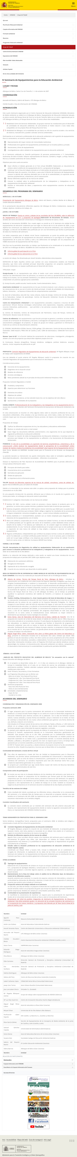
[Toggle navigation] (73, 4)
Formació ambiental (9, 34)
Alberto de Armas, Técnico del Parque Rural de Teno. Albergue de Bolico (35, 579)
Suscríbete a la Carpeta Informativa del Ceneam (18, 1067)
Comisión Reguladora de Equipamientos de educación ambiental (34, 352)
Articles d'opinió (7, 69)
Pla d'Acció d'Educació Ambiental (12, 25)
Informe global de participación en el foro (22, 251)
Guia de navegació (36, 1140)
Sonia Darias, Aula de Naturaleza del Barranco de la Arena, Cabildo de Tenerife (37, 617)
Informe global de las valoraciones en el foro (23, 254)
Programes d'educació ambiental (12, 42)
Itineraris (5, 65)
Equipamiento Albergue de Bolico (26, 200)
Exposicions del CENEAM (10, 56)
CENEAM (12, 15)
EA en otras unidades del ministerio (13, 74)
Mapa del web (22, 1140)
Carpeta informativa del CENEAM (13, 29)
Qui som (5, 20)
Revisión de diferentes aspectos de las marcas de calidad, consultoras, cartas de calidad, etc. (41, 482)
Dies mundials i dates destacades (12, 60)
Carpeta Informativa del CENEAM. (14, 1064)
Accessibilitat (11, 1140)
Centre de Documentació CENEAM (13, 51)
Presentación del (8, 200)
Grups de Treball (22, 15)
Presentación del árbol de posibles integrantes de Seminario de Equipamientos (36, 899)
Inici (3, 1140)
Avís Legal (47, 1140)
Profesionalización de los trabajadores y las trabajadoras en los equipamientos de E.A (44, 405)
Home (6, 15)
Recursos (5, 38)
